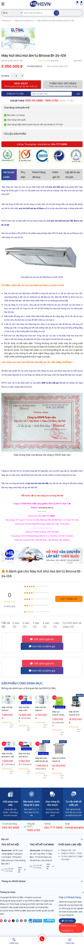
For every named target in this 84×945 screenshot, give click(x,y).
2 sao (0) (46, 624)
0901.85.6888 (34, 100)
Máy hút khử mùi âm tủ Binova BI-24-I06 (55, 20)
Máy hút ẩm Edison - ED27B (7, 709)
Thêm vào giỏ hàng (63, 85)
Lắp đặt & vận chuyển (72, 175)
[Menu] (14, 941)
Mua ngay (21, 85)
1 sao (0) (56, 624)
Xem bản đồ (22, 869)
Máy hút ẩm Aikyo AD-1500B (24, 709)
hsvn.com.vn (48, 508)
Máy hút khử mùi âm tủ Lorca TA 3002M (24, 755)
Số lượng (5, 75)
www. (40, 508)
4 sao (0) (26, 624)
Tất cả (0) (5, 624)
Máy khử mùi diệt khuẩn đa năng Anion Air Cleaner (41, 760)
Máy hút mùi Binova (24, 20)
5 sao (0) (15, 624)
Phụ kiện (23, 175)
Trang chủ (6, 20)
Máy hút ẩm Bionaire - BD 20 (8, 755)
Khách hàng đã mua (38, 175)
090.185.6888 (10, 827)
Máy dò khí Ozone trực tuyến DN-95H (75, 713)
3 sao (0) (36, 624)
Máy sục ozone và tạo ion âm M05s (58, 713)
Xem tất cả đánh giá (42, 646)
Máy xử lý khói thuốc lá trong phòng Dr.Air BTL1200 (58, 760)
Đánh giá (56, 175)
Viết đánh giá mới (42, 639)
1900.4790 (51, 100)
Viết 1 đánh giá (69, 598)
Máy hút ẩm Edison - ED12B (40, 709)
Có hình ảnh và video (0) (72, 624)
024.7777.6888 (53, 827)
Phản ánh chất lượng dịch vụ (69, 928)
